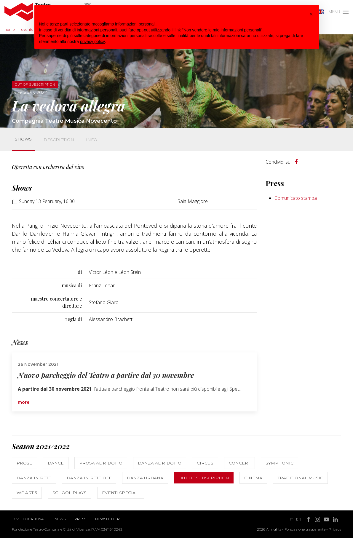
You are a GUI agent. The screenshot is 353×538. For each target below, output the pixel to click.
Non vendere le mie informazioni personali (222, 30)
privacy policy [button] (92, 41)
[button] (311, 14)
